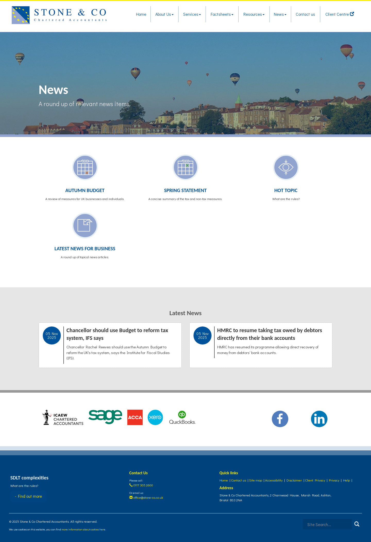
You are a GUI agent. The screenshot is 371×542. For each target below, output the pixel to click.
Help (346, 480)
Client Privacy (315, 480)
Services (192, 14)
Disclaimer (294, 480)
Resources (254, 14)
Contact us (305, 14)
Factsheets (222, 14)
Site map (255, 480)
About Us (164, 14)
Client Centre (339, 14)
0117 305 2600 (141, 485)
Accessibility (274, 480)
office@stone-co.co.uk (146, 497)
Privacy (334, 480)
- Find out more (28, 496)
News (280, 14)
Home (141, 14)
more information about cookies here (83, 529)
